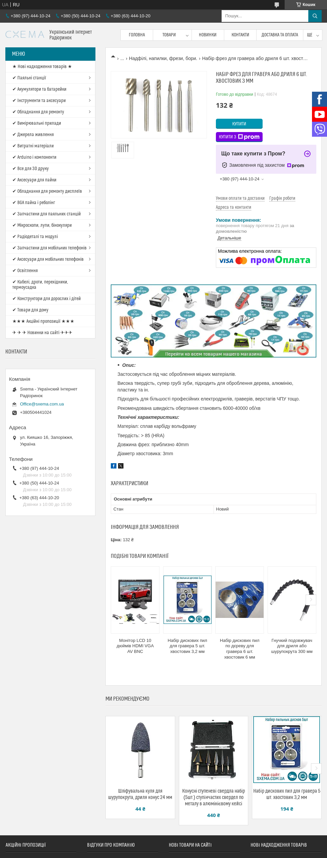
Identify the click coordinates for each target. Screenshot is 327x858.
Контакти (240, 35)
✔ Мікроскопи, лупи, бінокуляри (42, 225)
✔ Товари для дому (30, 310)
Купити (239, 124)
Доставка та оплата (280, 35)
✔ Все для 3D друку (30, 168)
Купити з (239, 137)
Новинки (208, 35)
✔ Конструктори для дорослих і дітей (46, 298)
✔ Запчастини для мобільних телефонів (49, 248)
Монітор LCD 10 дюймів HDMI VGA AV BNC (135, 646)
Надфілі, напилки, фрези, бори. (163, 58)
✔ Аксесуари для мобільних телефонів (48, 259)
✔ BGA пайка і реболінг (33, 202)
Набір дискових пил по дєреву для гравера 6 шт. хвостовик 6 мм (239, 649)
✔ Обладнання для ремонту (38, 112)
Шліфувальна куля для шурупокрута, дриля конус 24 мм (140, 794)
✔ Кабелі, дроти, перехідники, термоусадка (40, 284)
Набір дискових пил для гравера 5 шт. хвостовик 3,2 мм (187, 646)
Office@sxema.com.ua (42, 403)
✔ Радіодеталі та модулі (35, 236)
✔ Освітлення (25, 270)
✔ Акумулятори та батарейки (39, 89)
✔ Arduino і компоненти (34, 157)
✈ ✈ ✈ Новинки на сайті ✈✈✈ (42, 332)
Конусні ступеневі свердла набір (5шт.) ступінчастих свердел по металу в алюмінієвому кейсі (213, 797)
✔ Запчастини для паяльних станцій (46, 214)
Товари (169, 35)
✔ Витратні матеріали (33, 146)
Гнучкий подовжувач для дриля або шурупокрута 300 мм (292, 646)
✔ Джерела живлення (33, 134)
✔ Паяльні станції (29, 78)
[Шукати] (315, 16)
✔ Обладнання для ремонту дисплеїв (47, 191)
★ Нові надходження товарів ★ (42, 66)
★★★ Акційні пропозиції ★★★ (43, 321)
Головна (137, 35)
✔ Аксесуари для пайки (34, 180)
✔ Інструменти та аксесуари (39, 100)
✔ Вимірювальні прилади (36, 123)
